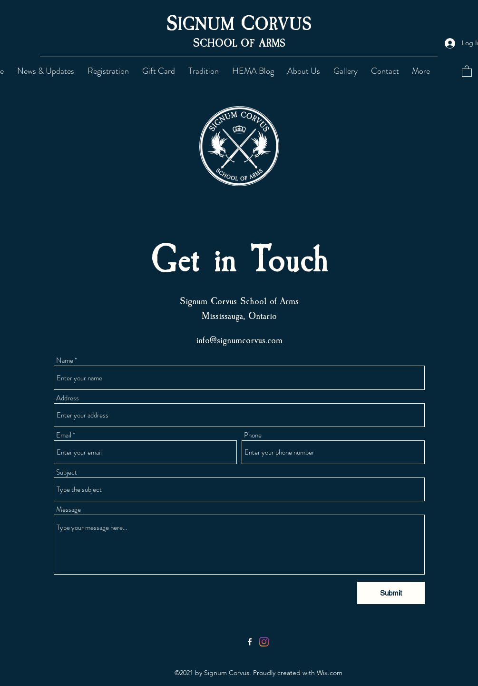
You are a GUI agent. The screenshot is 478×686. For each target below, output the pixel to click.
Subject (66, 472)
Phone (253, 435)
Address (67, 398)
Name (64, 360)
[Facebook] (249, 641)
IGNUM (209, 24)
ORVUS (283, 24)
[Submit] (391, 593)
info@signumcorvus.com (239, 340)
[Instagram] (264, 641)
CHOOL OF (229, 43)
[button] (205, 71)
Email (63, 435)
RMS (275, 43)
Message (68, 509)
